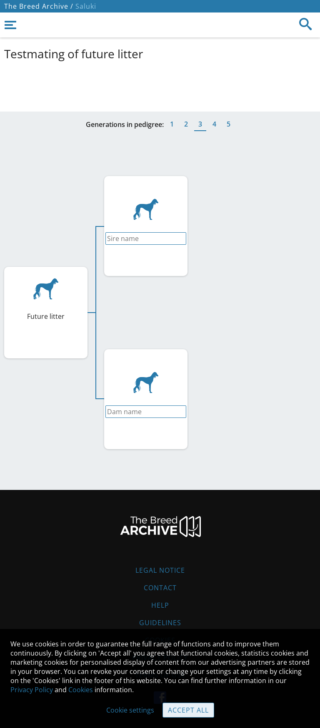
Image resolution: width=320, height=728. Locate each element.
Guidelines (160, 622)
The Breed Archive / (38, 6)
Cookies (80, 689)
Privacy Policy (31, 689)
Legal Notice (160, 570)
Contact (160, 587)
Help (160, 605)
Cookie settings (130, 710)
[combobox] (146, 238)
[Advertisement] (160, 84)
